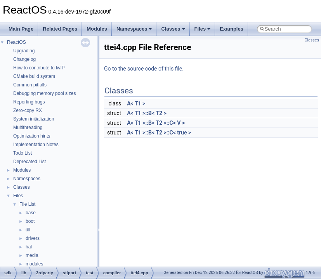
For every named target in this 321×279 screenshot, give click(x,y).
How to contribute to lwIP (39, 68)
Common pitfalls (30, 85)
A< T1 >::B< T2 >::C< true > (159, 132)
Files (202, 29)
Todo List (22, 153)
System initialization (33, 119)
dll (28, 229)
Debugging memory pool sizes (44, 93)
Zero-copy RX (27, 110)
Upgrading (24, 50)
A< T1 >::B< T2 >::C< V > (156, 123)
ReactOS (16, 42)
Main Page (21, 29)
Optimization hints (31, 136)
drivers (33, 238)
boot (30, 221)
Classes (173, 29)
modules (34, 264)
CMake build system (34, 76)
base (31, 212)
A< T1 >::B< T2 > (147, 113)
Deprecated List (29, 161)
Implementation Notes (36, 144)
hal (29, 247)
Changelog (24, 59)
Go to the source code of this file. (144, 68)
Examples (231, 29)
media (32, 255)
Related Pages (60, 29)
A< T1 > (136, 103)
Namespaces (134, 29)
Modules (97, 29)
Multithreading (27, 127)
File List (27, 204)
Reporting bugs (29, 102)
